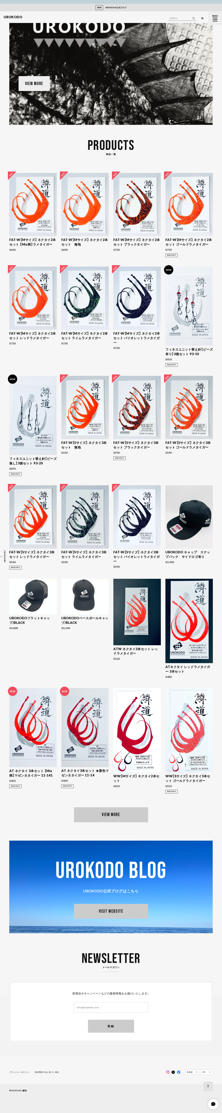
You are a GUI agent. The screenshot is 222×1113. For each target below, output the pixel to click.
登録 (111, 1026)
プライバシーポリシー (19, 1072)
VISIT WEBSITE (111, 911)
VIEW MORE (34, 83)
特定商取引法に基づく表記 (47, 1072)
